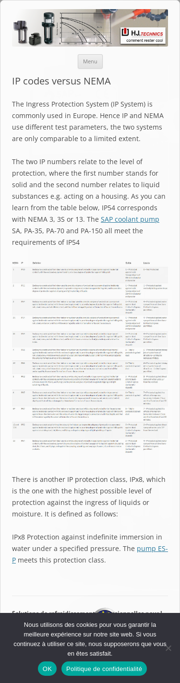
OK (47, 668)
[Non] (168, 648)
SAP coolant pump (130, 219)
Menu (90, 61)
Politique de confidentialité (104, 668)
